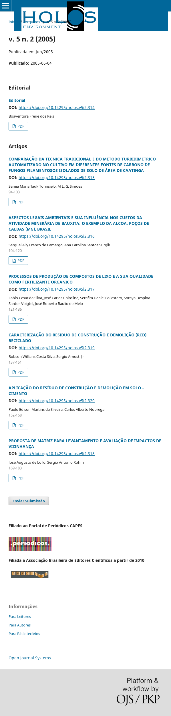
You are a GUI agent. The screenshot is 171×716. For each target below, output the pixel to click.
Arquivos (32, 21)
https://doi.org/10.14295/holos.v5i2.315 (57, 177)
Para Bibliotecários (24, 633)
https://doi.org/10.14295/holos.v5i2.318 (57, 453)
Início (13, 21)
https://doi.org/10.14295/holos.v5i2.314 (57, 107)
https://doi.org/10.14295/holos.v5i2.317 (57, 289)
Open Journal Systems (30, 658)
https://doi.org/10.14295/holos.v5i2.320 (57, 400)
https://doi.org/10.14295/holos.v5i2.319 (57, 347)
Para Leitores (20, 616)
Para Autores (20, 625)
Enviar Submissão (29, 500)
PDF (20, 126)
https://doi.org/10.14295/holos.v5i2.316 (57, 236)
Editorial (17, 100)
